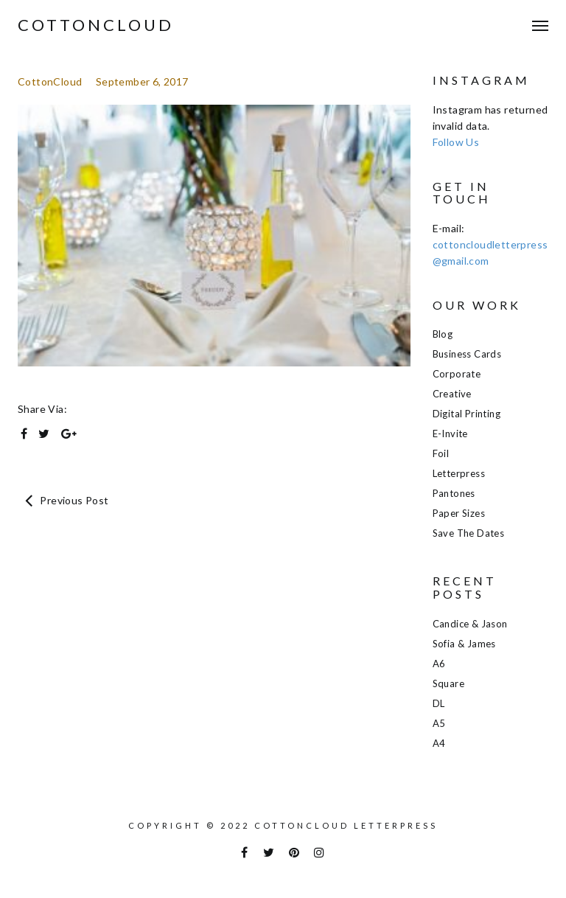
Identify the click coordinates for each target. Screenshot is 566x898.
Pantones (454, 493)
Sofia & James (464, 644)
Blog (443, 334)
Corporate (457, 374)
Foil (441, 453)
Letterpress (459, 473)
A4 (439, 743)
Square (448, 683)
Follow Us (456, 142)
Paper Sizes (459, 513)
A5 (439, 723)
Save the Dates (469, 533)
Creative (452, 394)
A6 (439, 663)
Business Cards (467, 354)
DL (439, 703)
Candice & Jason (470, 624)
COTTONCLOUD (96, 25)
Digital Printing (466, 414)
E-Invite (450, 433)
